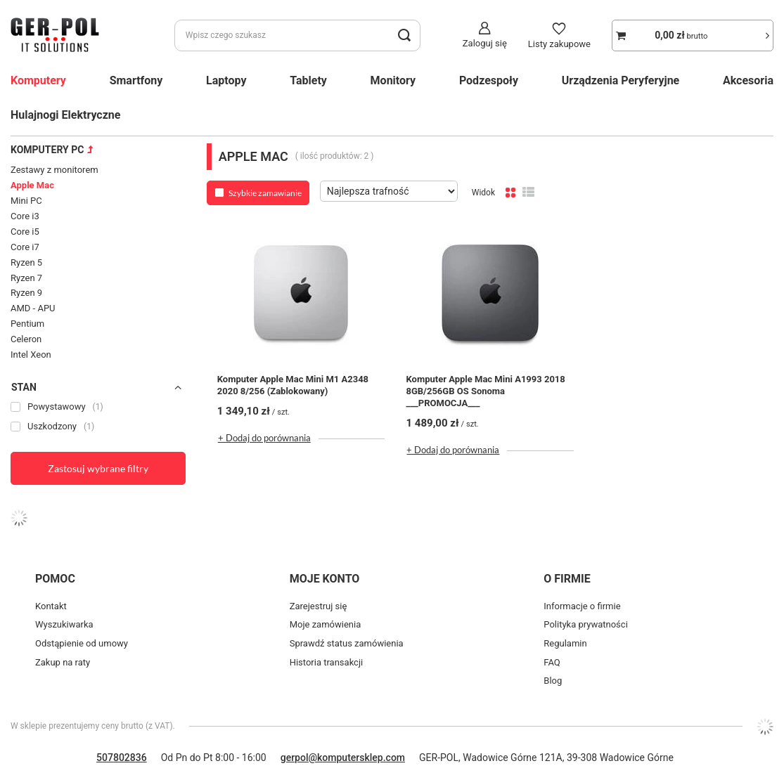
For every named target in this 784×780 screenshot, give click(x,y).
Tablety (308, 80)
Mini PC (26, 200)
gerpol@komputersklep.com (343, 757)
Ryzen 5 (26, 262)
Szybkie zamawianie (265, 193)
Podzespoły (488, 80)
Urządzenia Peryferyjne (621, 80)
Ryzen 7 (26, 278)
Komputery (38, 80)
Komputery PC (47, 149)
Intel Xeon (31, 354)
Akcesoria (748, 80)
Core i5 (25, 231)
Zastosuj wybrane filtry (98, 468)
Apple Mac (32, 185)
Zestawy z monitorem (54, 169)
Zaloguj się (485, 43)
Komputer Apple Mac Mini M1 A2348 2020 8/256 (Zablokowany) (292, 385)
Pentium (27, 323)
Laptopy (226, 80)
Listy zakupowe (559, 44)
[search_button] (404, 35)
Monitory (393, 80)
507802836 (121, 757)
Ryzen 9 (26, 292)
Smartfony (136, 80)
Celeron (26, 339)
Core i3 (25, 216)
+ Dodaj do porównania (264, 437)
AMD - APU (33, 308)
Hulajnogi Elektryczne (65, 115)
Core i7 (25, 247)
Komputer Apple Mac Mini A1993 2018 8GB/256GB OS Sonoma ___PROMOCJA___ (485, 391)
